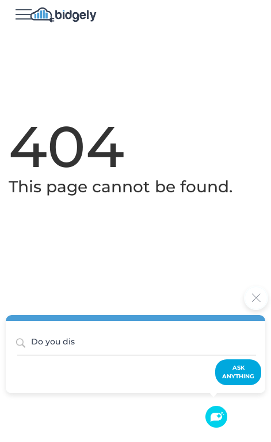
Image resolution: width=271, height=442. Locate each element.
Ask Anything (238, 371)
